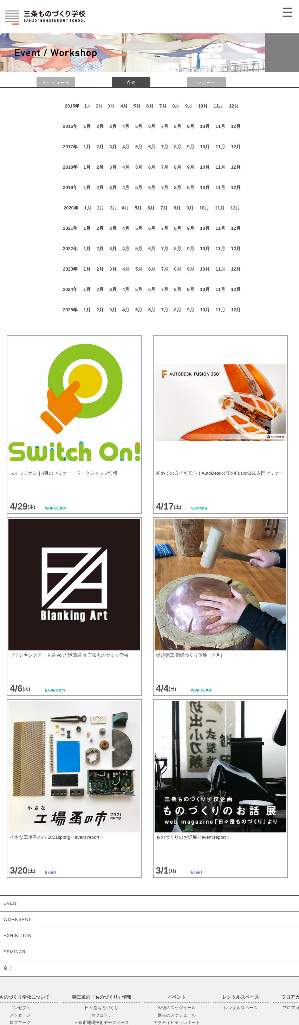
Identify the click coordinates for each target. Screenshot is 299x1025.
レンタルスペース (241, 1007)
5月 (137, 106)
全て (8, 968)
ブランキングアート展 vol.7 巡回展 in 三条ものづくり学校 (69, 655)
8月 (175, 106)
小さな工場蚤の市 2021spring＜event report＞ (57, 837)
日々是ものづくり (101, 1007)
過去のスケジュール (177, 1015)
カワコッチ (101, 1015)
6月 (149, 106)
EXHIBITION (18, 935)
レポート (206, 82)
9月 (188, 106)
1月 (87, 126)
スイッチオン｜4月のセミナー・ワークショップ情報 (63, 473)
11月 (218, 106)
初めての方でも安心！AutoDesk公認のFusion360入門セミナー (220, 473)
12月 (234, 106)
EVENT (12, 903)
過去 (131, 82)
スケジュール (56, 82)
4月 (124, 106)
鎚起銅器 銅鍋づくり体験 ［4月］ (190, 655)
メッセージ (20, 1015)
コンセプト (20, 1007)
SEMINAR (15, 951)
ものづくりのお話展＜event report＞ (193, 837)
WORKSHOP (18, 919)
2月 (99, 126)
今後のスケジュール (177, 1007)
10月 (203, 106)
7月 (162, 106)
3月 (112, 126)
